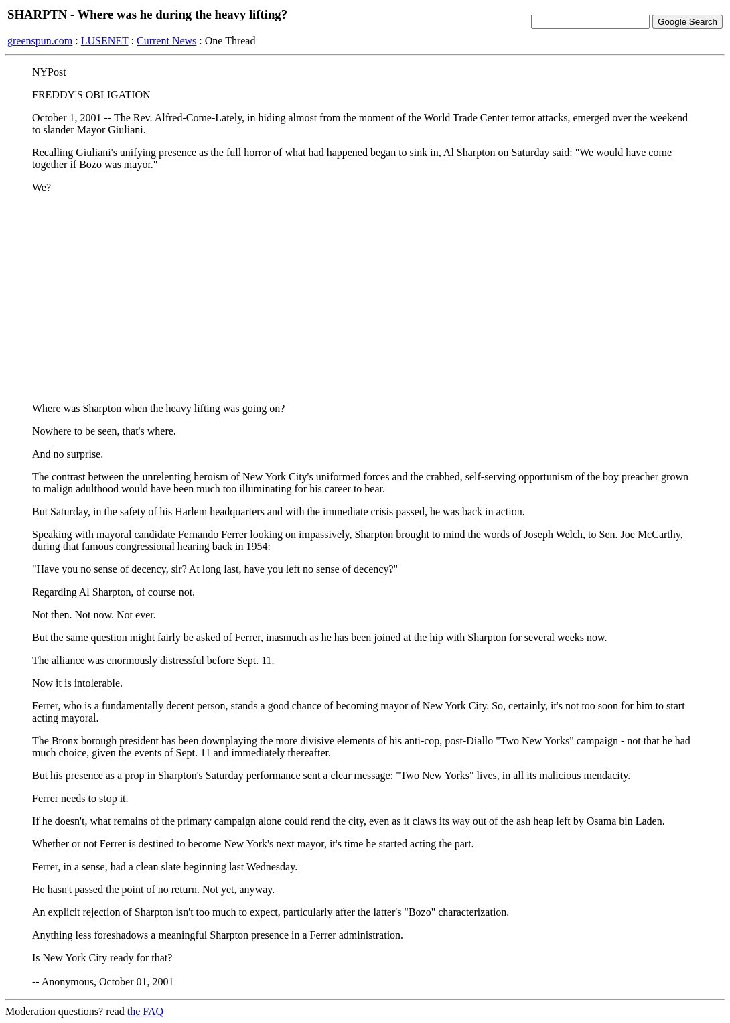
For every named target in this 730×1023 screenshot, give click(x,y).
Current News (166, 40)
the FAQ (145, 1011)
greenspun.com (39, 40)
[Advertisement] (365, 298)
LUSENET (105, 40)
